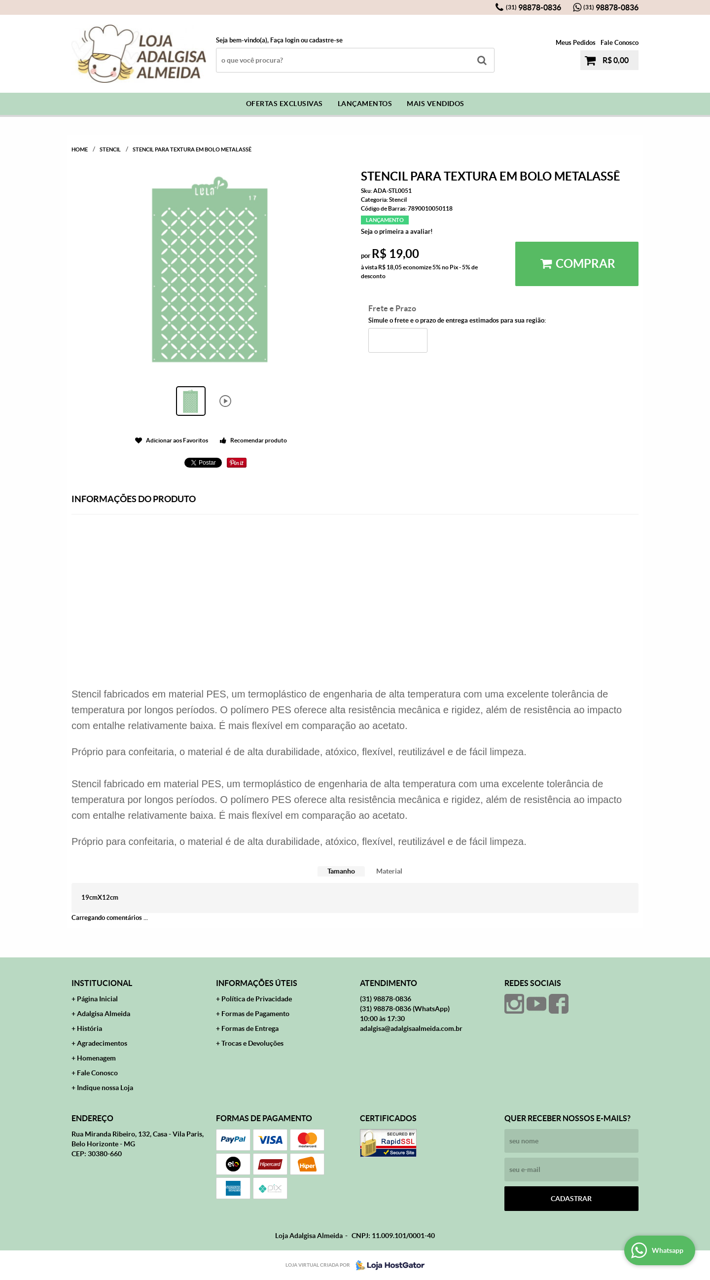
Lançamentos (365, 104)
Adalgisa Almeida (103, 1014)
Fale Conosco (620, 42)
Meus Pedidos (576, 42)
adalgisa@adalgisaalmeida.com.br (411, 1028)
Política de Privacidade (256, 999)
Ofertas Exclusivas (284, 104)
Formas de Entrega (250, 1028)
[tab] (341, 871)
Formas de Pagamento (255, 1014)
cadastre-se (326, 40)
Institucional (101, 983)
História (89, 1028)
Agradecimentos (102, 1043)
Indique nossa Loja (105, 1088)
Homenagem (96, 1058)
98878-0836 (533, 7)
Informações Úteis (256, 983)
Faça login (284, 40)
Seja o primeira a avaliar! (397, 231)
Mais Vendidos (435, 104)
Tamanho (341, 871)
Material (389, 871)
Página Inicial (97, 999)
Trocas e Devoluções (252, 1043)
